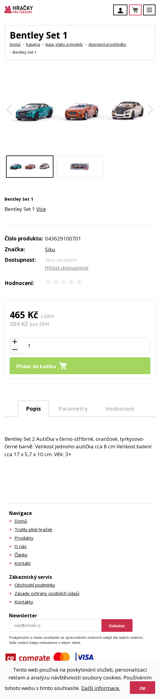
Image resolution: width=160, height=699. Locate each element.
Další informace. (100, 688)
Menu (152, 12)
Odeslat (117, 625)
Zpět (10, 110)
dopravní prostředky (107, 44)
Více (41, 208)
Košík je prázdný (141, 10)
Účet (122, 11)
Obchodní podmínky (34, 585)
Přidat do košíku (36, 366)
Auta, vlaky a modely (64, 44)
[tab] (33, 408)
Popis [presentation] (33, 408)
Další (150, 110)
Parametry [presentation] (73, 408)
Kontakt (22, 563)
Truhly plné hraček (33, 529)
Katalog (33, 44)
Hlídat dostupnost (66, 267)
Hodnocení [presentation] (119, 408)
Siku (50, 249)
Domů (15, 44)
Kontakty (23, 602)
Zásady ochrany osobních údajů (46, 593)
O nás (20, 546)
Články (20, 555)
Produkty (24, 538)
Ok (142, 688)
